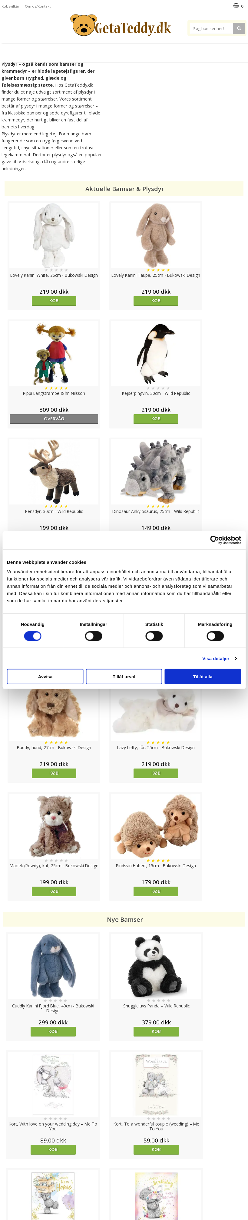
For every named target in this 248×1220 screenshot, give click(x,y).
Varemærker (178, 50)
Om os (8, 1193)
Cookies (9, 1156)
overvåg (154, 300)
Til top (124, 1135)
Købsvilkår (10, 6)
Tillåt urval (124, 676)
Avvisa (45, 676)
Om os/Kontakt (38, 6)
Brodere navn (213, 50)
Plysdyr (54, 50)
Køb (33, 300)
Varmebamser (108, 50)
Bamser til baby (142, 50)
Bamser (29, 50)
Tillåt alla (203, 676)
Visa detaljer (215, 658)
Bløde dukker (80, 50)
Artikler (8, 1184)
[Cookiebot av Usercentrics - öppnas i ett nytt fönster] (214, 539)
